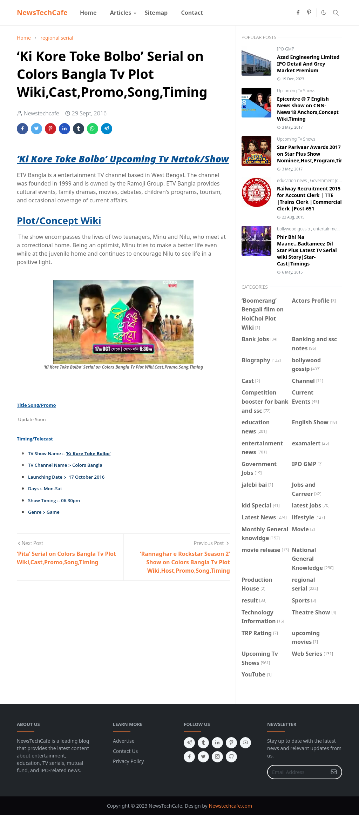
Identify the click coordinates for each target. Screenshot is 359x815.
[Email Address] (297, 772)
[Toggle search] (336, 12)
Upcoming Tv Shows (296, 91)
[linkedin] (217, 742)
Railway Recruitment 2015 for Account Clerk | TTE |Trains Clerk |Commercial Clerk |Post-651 (309, 198)
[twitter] (203, 756)
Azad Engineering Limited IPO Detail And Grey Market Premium (308, 64)
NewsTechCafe (42, 12)
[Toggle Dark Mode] (324, 12)
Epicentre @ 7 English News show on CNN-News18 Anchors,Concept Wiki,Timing (308, 108)
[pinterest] (309, 12)
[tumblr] (203, 742)
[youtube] (245, 742)
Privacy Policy (128, 761)
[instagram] (217, 756)
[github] (231, 756)
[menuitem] (88, 12)
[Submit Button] (333, 772)
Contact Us (125, 751)
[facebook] (298, 12)
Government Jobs (327, 180)
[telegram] (189, 742)
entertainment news (332, 229)
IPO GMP (285, 49)
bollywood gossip (294, 229)
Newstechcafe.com (230, 805)
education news (292, 180)
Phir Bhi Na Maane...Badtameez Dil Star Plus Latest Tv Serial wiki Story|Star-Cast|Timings (307, 250)
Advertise (124, 740)
